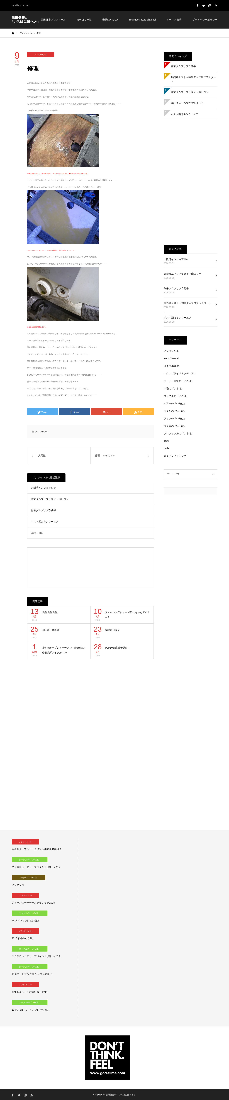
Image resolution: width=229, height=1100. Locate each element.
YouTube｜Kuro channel (142, 19)
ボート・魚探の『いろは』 (179, 381)
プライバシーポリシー (204, 19)
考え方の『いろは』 (175, 425)
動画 (166, 440)
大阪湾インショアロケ (43, 487)
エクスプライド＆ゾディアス (180, 373)
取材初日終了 (112, 630)
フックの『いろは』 (175, 418)
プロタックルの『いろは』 (179, 433)
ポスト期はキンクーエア (45, 521)
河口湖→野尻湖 (50, 630)
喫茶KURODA (110, 19)
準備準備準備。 (50, 612)
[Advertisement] (91, 568)
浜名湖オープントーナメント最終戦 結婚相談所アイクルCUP (63, 650)
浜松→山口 (37, 533)
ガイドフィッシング (175, 455)
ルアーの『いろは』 (175, 403)
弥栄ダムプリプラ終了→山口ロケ (50, 499)
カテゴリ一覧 (84, 19)
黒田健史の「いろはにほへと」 (121, 1094)
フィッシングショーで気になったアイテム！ (127, 615)
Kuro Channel (171, 358)
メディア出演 (174, 19)
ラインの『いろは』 (175, 410)
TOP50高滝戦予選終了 (117, 647)
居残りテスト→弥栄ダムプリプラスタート (193, 79)
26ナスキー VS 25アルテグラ (187, 103)
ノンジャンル (40, 54)
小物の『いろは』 (174, 388)
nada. (167, 448)
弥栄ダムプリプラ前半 (43, 510)
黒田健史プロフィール (53, 19)
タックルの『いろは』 (176, 396)
